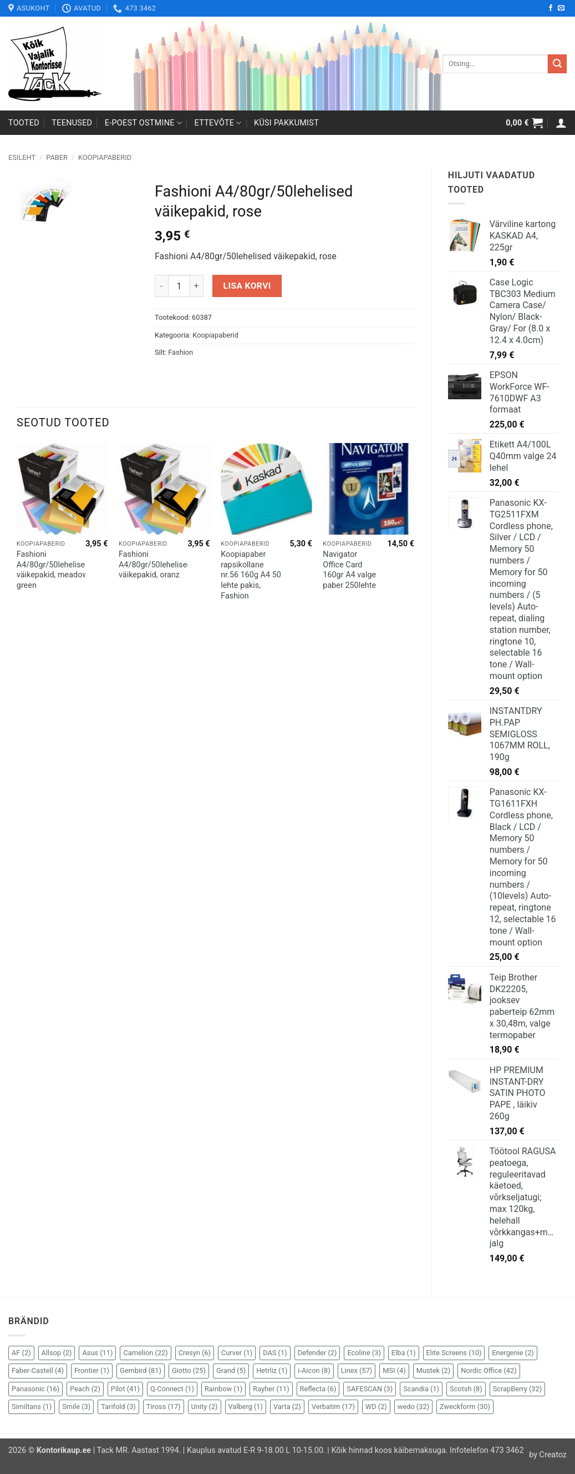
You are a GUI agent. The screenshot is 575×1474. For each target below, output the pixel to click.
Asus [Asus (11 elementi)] (97, 1353)
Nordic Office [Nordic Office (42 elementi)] (488, 1370)
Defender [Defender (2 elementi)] (317, 1353)
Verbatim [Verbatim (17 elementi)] (333, 1406)
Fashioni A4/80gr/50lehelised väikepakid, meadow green (53, 570)
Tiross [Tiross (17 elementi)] (163, 1406)
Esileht (21, 157)
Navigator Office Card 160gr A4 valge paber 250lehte (349, 570)
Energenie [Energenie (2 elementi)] (512, 1353)
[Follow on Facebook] (550, 8)
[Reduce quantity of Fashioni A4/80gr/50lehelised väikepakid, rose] (161, 286)
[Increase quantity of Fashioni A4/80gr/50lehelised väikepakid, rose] (196, 286)
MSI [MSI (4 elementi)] (394, 1370)
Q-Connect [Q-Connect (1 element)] (172, 1389)
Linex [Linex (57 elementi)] (357, 1370)
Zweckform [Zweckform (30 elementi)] (465, 1406)
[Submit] (557, 63)
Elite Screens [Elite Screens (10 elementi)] (454, 1353)
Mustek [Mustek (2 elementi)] (433, 1370)
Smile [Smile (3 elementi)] (76, 1406)
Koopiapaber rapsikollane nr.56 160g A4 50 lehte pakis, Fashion (251, 575)
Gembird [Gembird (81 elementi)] (140, 1370)
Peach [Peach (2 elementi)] (85, 1389)
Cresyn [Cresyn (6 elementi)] (195, 1353)
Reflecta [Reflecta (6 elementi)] (318, 1389)
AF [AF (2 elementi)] (21, 1353)
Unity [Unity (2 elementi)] (204, 1406)
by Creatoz (548, 1455)
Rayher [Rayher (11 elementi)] (271, 1389)
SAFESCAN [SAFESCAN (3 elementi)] (370, 1389)
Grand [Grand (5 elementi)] (231, 1370)
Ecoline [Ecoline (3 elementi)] (363, 1353)
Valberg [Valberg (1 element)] (245, 1406)
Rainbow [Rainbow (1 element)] (223, 1389)
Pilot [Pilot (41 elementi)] (125, 1389)
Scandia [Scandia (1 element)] (421, 1389)
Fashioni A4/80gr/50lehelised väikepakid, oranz (155, 565)
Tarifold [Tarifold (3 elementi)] (118, 1406)
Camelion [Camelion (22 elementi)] (145, 1353)
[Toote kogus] (179, 286)
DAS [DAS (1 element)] (275, 1353)
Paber (57, 157)
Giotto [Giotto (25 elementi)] (189, 1370)
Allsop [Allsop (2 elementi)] (57, 1353)
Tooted (23, 123)
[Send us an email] (561, 8)
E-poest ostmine (143, 123)
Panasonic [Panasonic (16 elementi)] (35, 1389)
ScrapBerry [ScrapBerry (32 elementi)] (517, 1389)
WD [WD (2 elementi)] (376, 1406)
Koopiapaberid (104, 157)
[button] (524, 122)
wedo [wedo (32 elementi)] (413, 1406)
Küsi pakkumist (286, 123)
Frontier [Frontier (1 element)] (91, 1370)
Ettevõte (218, 123)
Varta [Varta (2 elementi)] (287, 1406)
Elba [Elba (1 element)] (403, 1353)
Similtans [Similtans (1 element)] (32, 1406)
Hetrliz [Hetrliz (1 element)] (271, 1370)
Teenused (72, 123)
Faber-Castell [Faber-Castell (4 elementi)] (38, 1370)
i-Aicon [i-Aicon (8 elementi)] (314, 1370)
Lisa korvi (247, 286)
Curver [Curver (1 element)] (236, 1353)
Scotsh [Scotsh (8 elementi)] (466, 1389)
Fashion (180, 352)
